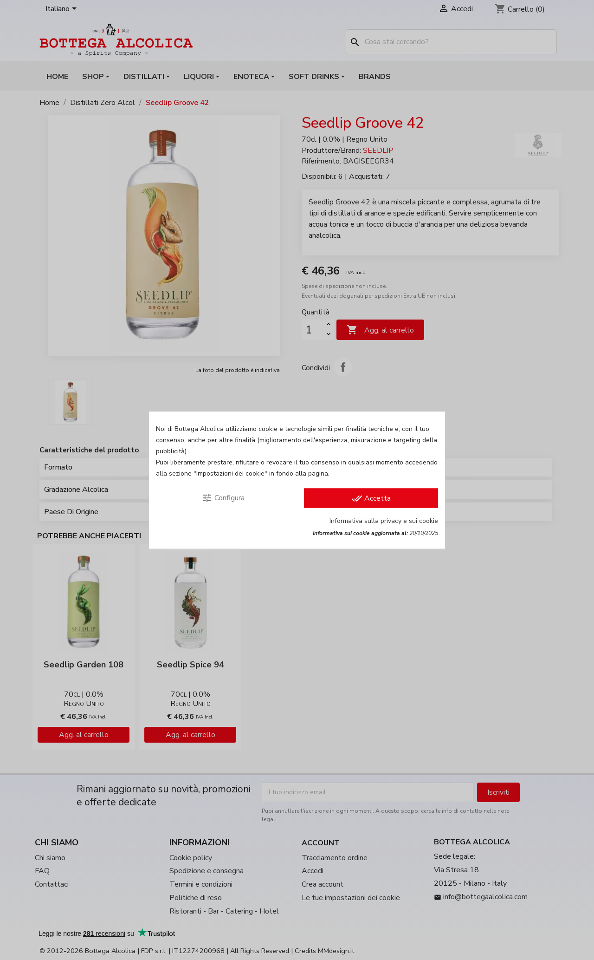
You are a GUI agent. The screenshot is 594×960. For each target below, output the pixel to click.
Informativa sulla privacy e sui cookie (383, 520)
